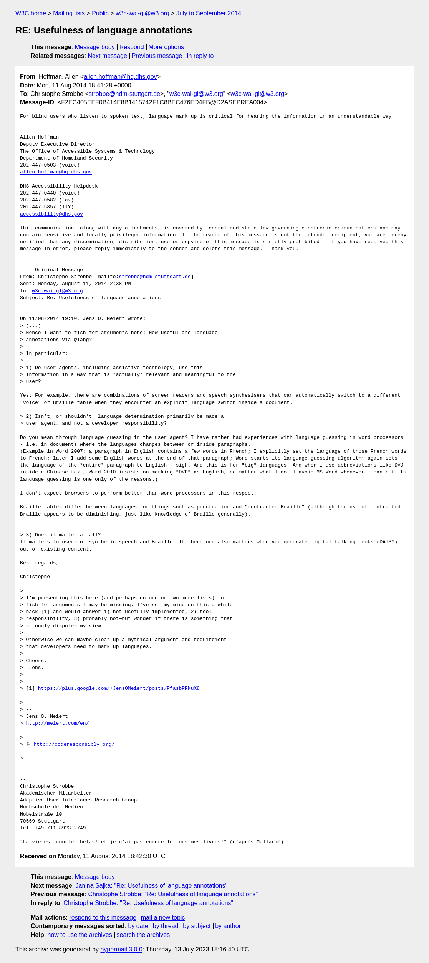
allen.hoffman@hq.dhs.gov (120, 76)
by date (138, 926)
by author (228, 926)
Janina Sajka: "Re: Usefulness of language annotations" (152, 885)
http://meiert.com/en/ (57, 723)
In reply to (200, 56)
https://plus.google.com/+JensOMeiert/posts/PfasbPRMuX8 (119, 688)
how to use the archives (80, 935)
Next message (107, 56)
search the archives (143, 935)
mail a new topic (163, 917)
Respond (131, 47)
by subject (196, 926)
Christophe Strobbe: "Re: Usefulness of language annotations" (173, 894)
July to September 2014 (208, 13)
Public (100, 13)
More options (166, 47)
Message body (95, 47)
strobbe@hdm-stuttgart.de (124, 94)
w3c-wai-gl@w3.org (142, 13)
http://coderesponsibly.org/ (73, 744)
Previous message (157, 56)
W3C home (30, 13)
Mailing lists (69, 13)
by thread (166, 926)
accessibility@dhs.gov (51, 214)
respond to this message (102, 917)
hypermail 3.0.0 (121, 949)
